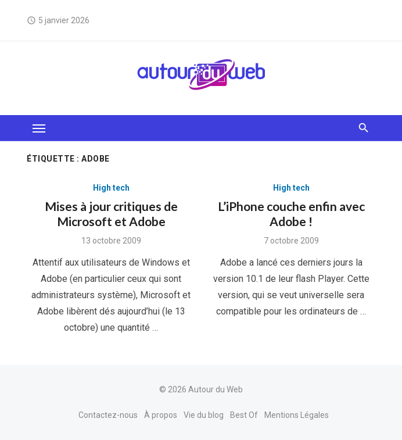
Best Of (244, 415)
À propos (160, 415)
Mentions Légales (296, 415)
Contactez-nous (108, 415)
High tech (111, 187)
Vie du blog (204, 415)
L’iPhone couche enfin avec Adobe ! (291, 213)
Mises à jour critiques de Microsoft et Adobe (111, 213)
